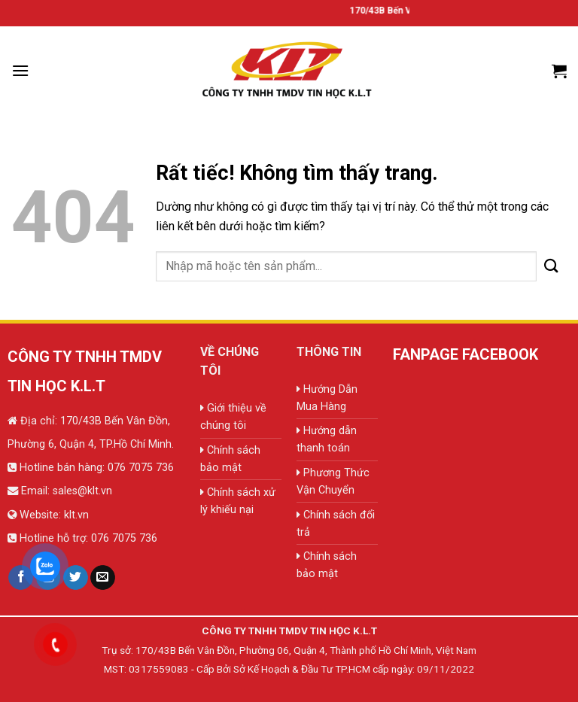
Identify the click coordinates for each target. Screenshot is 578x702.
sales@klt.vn (82, 491)
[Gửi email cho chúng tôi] (102, 578)
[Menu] (20, 70)
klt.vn (76, 515)
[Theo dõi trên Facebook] (20, 578)
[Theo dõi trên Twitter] (75, 578)
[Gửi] (552, 266)
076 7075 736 (139, 467)
